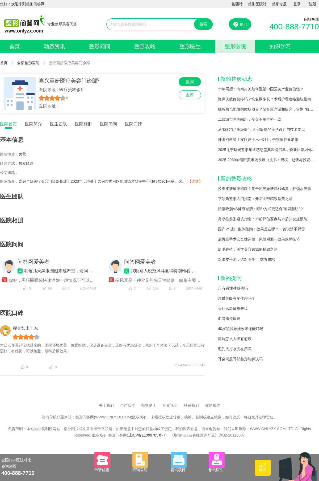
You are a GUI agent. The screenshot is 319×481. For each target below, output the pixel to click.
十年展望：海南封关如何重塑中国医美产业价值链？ (261, 89)
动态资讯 (54, 46)
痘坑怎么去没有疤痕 (234, 339)
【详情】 (195, 181)
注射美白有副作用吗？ (236, 298)
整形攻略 (145, 46)
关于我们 (106, 405)
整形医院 (235, 46)
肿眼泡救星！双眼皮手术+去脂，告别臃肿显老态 (258, 139)
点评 (190, 95)
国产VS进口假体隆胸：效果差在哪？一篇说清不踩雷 (261, 229)
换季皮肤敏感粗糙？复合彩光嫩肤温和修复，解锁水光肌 (264, 188)
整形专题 (279, 4)
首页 (14, 46)
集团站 (237, 4)
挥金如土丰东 (25, 328)
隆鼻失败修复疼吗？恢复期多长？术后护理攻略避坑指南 (264, 99)
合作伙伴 (127, 405)
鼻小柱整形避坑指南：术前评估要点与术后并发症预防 (262, 219)
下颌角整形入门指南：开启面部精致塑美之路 (255, 199)
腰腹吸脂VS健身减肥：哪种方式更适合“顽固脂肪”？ (261, 209)
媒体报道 (212, 405)
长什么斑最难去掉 (233, 308)
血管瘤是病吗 (229, 318)
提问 (190, 81)
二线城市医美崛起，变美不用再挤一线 (249, 119)
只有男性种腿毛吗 (233, 288)
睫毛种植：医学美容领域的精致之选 (248, 249)
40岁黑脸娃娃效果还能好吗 (240, 329)
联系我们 (191, 405)
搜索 (203, 24)
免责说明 (170, 405)
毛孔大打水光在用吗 (234, 349)
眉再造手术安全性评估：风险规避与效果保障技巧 (259, 239)
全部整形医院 (28, 63)
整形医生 (190, 46)
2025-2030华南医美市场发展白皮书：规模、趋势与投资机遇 (268, 160)
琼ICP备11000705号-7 (146, 435)
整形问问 (99, 46)
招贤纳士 (148, 405)
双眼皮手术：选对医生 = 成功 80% (246, 259)
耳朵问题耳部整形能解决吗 (240, 359)
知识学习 (280, 46)
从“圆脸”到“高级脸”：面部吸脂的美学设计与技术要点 (261, 129)
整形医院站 (257, 4)
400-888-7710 (294, 26)
